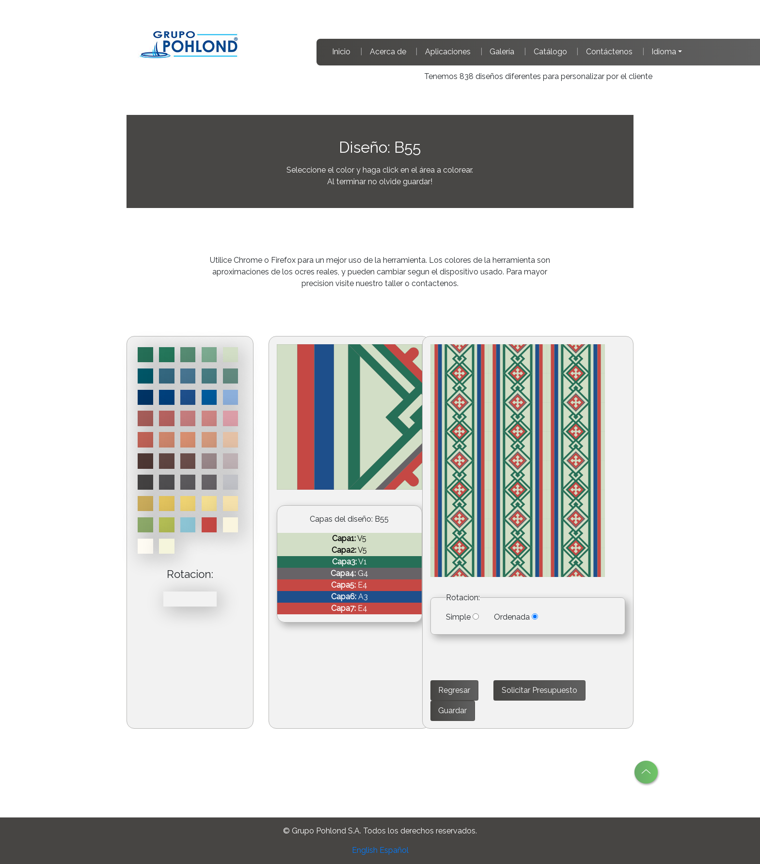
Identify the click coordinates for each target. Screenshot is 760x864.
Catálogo (550, 51)
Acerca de (388, 51)
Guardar (452, 710)
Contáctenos (609, 51)
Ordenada (512, 617)
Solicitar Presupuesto (539, 690)
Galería (502, 51)
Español (394, 850)
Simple (458, 617)
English (365, 850)
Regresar (454, 690)
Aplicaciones (448, 51)
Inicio (341, 51)
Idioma (663, 51)
